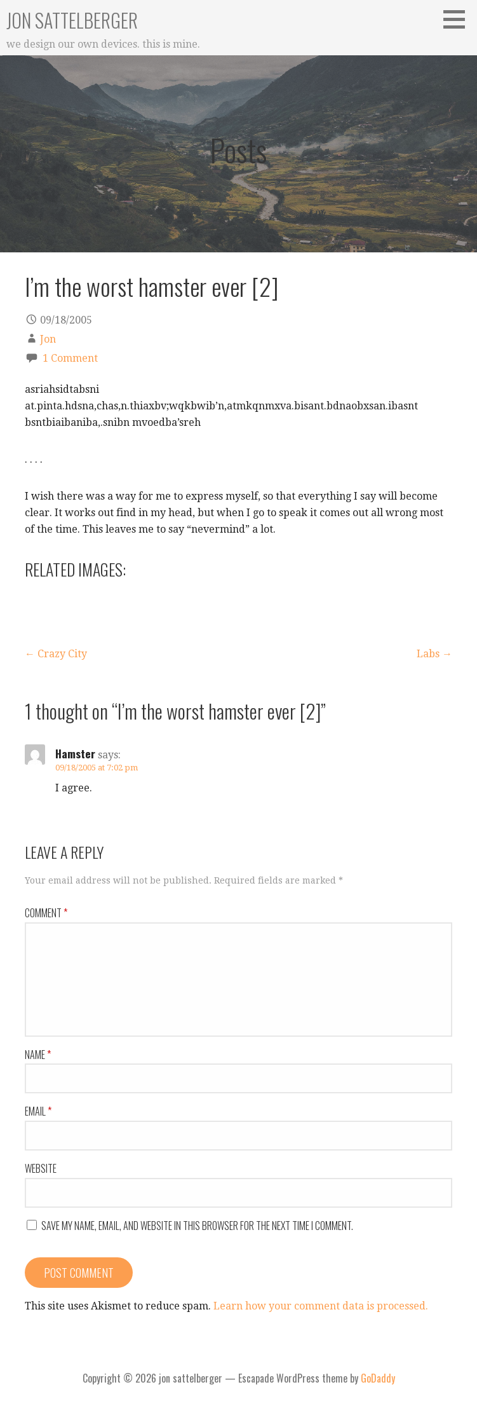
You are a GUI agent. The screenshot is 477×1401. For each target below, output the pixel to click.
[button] (458, 19)
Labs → (434, 654)
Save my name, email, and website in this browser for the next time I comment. (197, 1225)
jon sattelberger (72, 20)
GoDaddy (378, 1378)
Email (38, 1111)
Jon (48, 339)
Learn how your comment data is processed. (320, 1306)
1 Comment (70, 358)
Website (41, 1168)
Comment (46, 912)
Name (38, 1054)
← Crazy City (56, 654)
